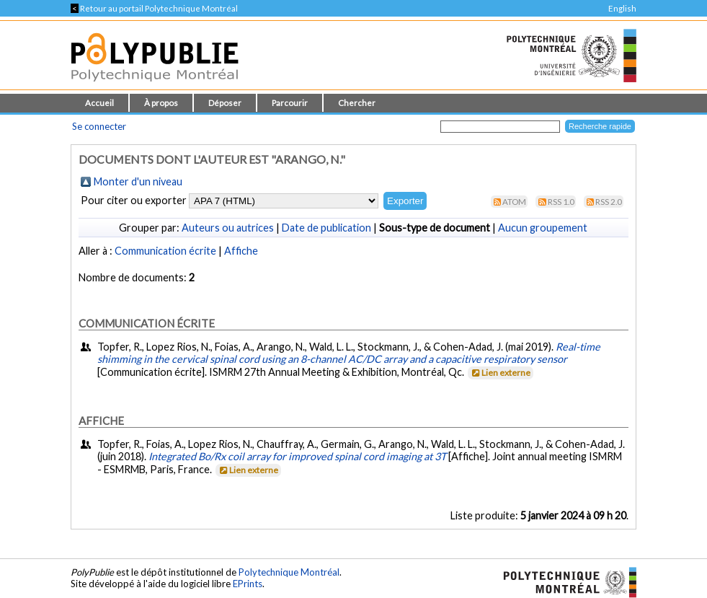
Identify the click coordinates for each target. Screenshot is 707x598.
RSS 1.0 (561, 201)
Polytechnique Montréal (289, 572)
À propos (161, 102)
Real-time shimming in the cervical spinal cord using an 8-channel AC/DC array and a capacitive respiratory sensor (348, 352)
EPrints (247, 583)
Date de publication (326, 227)
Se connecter (99, 126)
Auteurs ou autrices (228, 227)
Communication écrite (165, 251)
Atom (514, 201)
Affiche (241, 251)
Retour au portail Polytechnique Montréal (154, 8)
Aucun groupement (542, 227)
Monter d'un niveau (138, 181)
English (622, 8)
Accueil (99, 102)
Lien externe (499, 372)
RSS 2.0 (608, 201)
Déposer (224, 102)
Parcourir (290, 102)
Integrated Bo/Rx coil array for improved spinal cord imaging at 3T (297, 456)
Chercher (356, 102)
